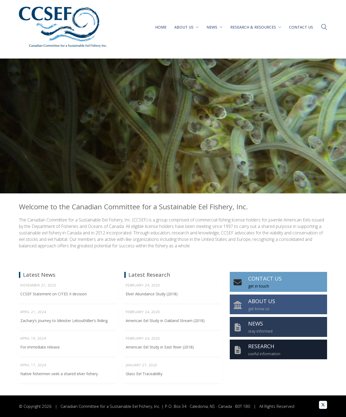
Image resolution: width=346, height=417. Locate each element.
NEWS (255, 323)
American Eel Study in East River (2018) (160, 347)
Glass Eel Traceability (144, 373)
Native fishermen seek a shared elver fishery (59, 373)
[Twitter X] (323, 405)
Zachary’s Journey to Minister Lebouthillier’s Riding (64, 320)
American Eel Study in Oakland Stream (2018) (165, 320)
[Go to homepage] (63, 27)
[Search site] (324, 28)
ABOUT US (261, 301)
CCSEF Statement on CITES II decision (53, 293)
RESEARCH (261, 346)
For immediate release (40, 347)
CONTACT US (265, 278)
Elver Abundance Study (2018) (152, 293)
